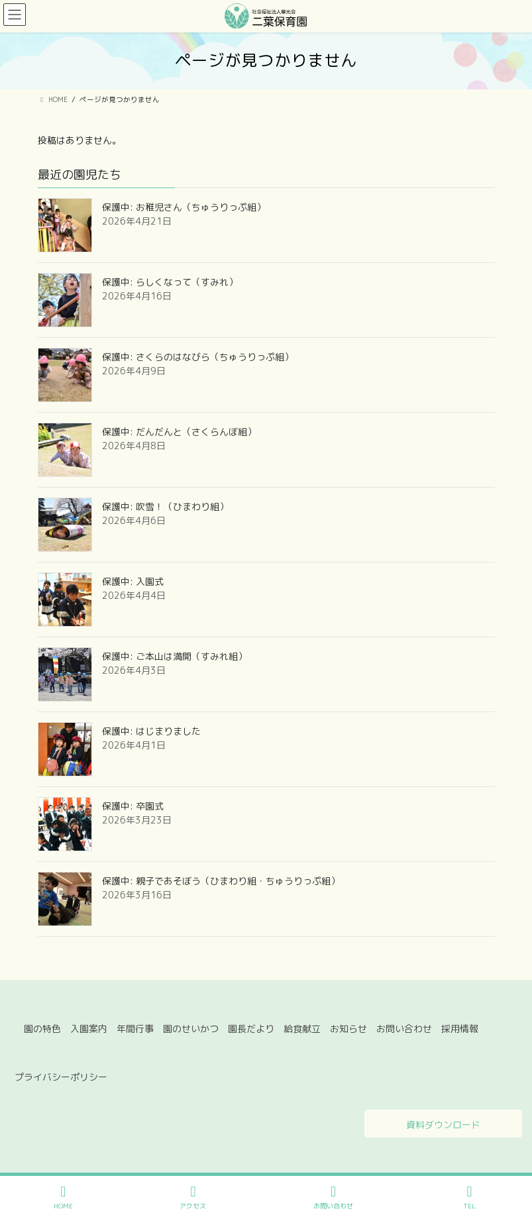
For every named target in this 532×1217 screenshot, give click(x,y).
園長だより (251, 1028)
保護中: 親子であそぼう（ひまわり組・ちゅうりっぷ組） (221, 880)
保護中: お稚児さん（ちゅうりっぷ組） (184, 207)
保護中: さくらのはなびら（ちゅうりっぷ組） (197, 356)
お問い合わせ (404, 1028)
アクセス (193, 1197)
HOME (63, 1197)
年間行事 (135, 1028)
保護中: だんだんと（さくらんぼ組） (179, 431)
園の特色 (42, 1028)
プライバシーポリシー (61, 1077)
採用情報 (459, 1028)
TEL (469, 1197)
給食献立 (302, 1028)
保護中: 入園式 (133, 581)
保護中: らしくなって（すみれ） (170, 282)
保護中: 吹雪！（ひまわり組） (165, 506)
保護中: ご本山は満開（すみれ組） (174, 656)
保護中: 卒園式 (133, 806)
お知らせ (348, 1028)
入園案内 (88, 1028)
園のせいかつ (191, 1028)
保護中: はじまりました (151, 731)
